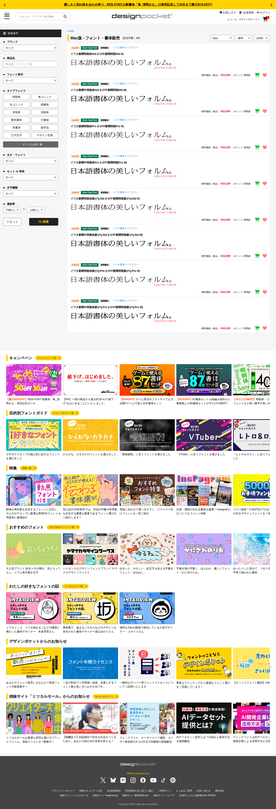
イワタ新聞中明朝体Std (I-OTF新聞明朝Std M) (99, 90)
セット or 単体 (14, 171)
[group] (33, 384)
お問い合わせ (203, 790)
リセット (12, 221)
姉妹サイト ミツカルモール (74, 795)
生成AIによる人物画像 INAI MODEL (197, 795)
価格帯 (9, 203)
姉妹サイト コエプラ (164, 795)
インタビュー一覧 (73, 586)
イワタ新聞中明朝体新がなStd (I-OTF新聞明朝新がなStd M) (107, 234)
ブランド (10, 41)
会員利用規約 (114, 790)
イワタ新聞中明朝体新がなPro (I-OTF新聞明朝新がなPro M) (107, 307)
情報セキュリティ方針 (90, 790)
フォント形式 (13, 74)
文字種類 (10, 187)
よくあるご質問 (184, 790)
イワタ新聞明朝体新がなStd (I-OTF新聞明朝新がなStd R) (105, 198)
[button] (4, 5)
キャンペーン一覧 (47, 358)
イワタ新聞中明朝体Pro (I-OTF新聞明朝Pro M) (99, 162)
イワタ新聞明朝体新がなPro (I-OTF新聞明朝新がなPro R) (105, 270)
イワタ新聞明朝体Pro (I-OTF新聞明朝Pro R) (97, 126)
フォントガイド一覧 (63, 413)
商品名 (9, 58)
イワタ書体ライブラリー (125, 47)
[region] (169, 64)
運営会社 (219, 790)
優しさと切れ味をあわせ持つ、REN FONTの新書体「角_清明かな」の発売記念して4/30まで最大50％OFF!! (138, 4)
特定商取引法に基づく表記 (139, 790)
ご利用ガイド (164, 790)
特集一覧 (26, 468)
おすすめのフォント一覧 (61, 527)
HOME (70, 31)
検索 (44, 221)
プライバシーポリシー (63, 790)
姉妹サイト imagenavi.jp (105, 795)
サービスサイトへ (104, 696)
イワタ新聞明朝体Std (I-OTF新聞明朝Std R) (97, 53)
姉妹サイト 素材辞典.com (135, 795)
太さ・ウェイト (14, 154)
